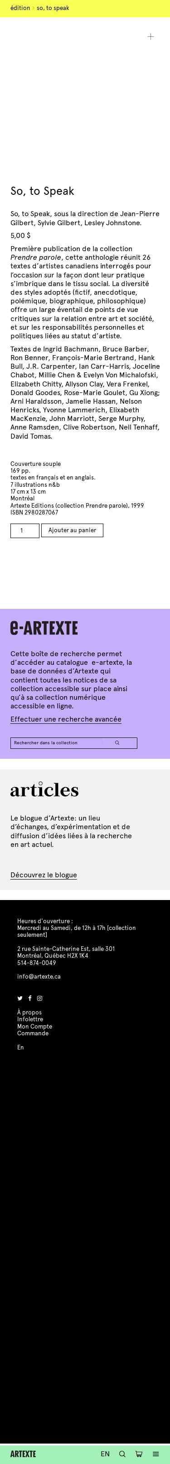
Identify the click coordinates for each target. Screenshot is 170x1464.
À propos (29, 1012)
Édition (20, 8)
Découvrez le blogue (43, 874)
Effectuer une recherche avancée (65, 719)
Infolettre (30, 1019)
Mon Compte (34, 1026)
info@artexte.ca (39, 976)
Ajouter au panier (72, 530)
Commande (33, 1033)
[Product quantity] (24, 531)
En (105, 1453)
